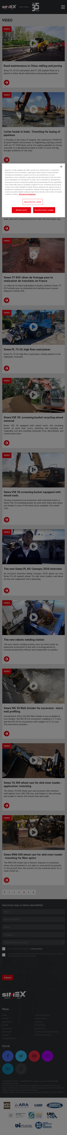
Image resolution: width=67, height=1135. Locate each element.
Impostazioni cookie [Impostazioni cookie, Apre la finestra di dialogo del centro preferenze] (32, 202)
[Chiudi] (61, 166)
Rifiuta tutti (21, 210)
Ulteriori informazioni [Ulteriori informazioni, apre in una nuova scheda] (27, 194)
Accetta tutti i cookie (44, 210)
